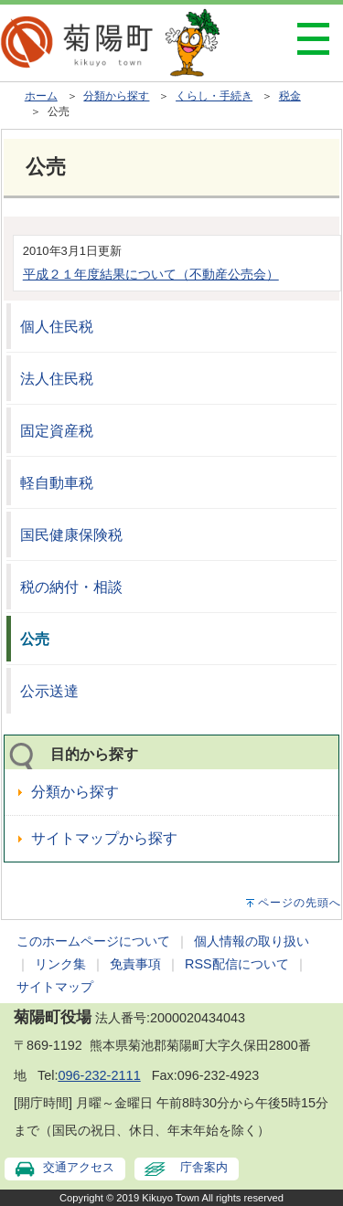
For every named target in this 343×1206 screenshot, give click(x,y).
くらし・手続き (214, 96)
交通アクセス (78, 1167)
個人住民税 (56, 326)
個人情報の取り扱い (251, 941)
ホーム (41, 96)
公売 (34, 639)
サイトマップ (54, 986)
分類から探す (116, 96)
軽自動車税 (56, 483)
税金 (290, 96)
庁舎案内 (204, 1167)
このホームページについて (93, 941)
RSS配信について (237, 964)
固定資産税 (56, 431)
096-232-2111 (99, 1075)
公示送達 (49, 691)
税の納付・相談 (71, 587)
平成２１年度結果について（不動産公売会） (151, 274)
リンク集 (60, 964)
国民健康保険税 (71, 535)
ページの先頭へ (299, 902)
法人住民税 (56, 378)
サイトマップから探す (104, 838)
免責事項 (135, 964)
